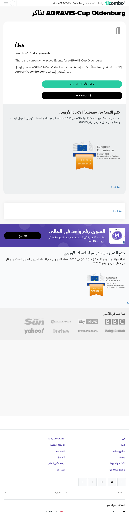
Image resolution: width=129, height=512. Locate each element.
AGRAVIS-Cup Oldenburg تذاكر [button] (68, 3)
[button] (115, 3)
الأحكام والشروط (117, 463)
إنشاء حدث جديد (82, 95)
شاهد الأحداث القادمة (82, 84)
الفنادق (60, 457)
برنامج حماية (119, 451)
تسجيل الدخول (12, 3)
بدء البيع (22, 236)
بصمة (122, 457)
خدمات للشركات (56, 438)
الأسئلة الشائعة (57, 444)
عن (123, 438)
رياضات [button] (99, 3)
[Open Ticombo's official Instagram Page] (102, 482)
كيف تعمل (59, 451)
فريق (122, 444)
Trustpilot (115, 187)
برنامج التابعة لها (117, 469)
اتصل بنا (60, 469)
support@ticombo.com (30, 71)
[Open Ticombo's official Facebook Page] (117, 242)
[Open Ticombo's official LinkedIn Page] (82, 482)
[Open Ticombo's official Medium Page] (92, 482)
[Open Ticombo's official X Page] (112, 482)
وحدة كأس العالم (56, 463)
